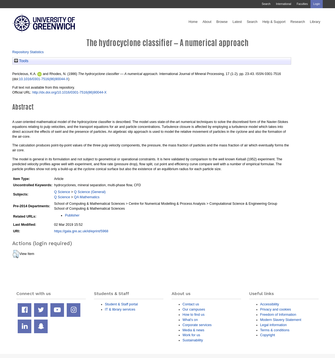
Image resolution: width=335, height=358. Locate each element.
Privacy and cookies (275, 309)
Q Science (62, 192)
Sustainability (192, 340)
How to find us (193, 314)
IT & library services (120, 309)
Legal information (273, 325)
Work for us (191, 335)
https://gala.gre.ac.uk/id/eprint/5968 (81, 231)
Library (315, 22)
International (283, 3)
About (206, 22)
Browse (222, 22)
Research (297, 22)
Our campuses (193, 309)
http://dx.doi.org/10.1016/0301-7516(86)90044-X (69, 92)
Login (316, 3)
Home (192, 22)
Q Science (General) (90, 192)
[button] (16, 254)
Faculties (302, 3)
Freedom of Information (278, 314)
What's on (190, 320)
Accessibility (269, 304)
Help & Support (274, 22)
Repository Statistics (28, 52)
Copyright (267, 335)
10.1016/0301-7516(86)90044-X (43, 79)
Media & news (193, 330)
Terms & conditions (275, 330)
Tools (21, 61)
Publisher (72, 215)
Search (266, 3)
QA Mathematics (87, 197)
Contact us (190, 304)
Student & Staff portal (121, 304)
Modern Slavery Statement (280, 320)
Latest (237, 22)
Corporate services (197, 325)
